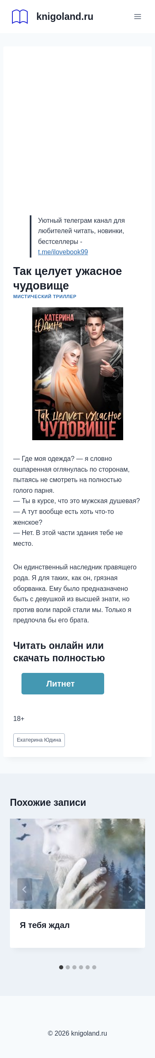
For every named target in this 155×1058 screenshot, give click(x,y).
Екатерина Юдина (39, 740)
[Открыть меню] (137, 16)
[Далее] (130, 889)
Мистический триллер (44, 296)
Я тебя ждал (45, 925)
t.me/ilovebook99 (63, 251)
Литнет (60, 683)
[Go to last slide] (24, 889)
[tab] (61, 967)
